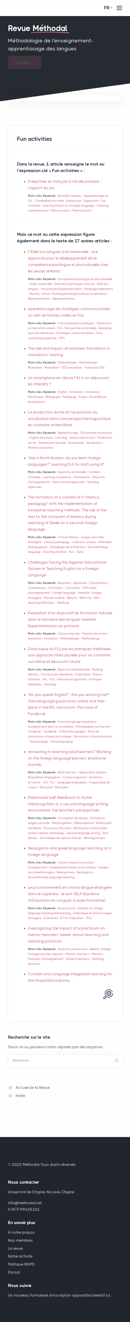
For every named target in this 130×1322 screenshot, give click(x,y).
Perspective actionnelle (80, 328)
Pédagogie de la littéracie (67, 547)
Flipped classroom (94, 633)
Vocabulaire (76, 442)
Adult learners (67, 772)
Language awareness (98, 289)
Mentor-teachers (77, 954)
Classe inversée (69, 633)
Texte (80, 552)
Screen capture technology (46, 833)
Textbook (63, 602)
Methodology (88, 362)
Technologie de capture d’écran (61, 838)
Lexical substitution (82, 437)
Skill (96, 598)
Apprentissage (68, 432)
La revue (15, 1248)
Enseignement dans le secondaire (50, 726)
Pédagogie (52, 396)
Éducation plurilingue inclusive (74, 284)
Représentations (39, 298)
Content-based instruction (76, 862)
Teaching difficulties (41, 602)
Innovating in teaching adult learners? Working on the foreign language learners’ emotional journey (69, 758)
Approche (80, 583)
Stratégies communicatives (75, 333)
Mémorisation (60, 210)
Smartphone (97, 396)
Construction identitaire (57, 674)
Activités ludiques (70, 195)
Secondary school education (93, 736)
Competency (37, 587)
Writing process (94, 838)
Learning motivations (57, 477)
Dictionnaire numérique (96, 432)
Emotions (34, 782)
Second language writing (83, 833)
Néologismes (65, 872)
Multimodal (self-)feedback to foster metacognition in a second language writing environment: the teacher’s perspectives (68, 804)
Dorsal (14, 1272)
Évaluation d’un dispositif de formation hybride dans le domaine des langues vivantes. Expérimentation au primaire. (70, 619)
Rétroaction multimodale (90, 828)
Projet (83, 396)
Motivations (82, 477)
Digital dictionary (41, 437)
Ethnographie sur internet (93, 726)
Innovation (76, 392)
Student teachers (78, 959)
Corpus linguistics (75, 777)
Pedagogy (69, 396)
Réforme (85, 598)
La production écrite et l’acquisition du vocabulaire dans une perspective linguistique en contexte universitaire (69, 418)
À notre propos (21, 1232)
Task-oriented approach (68, 482)
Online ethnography (72, 731)
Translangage (39, 741)
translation (71, 367)
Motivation (35, 367)
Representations (64, 298)
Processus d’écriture (57, 828)
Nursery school (40, 293)
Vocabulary (94, 442)
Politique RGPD (21, 1264)
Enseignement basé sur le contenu (73, 867)
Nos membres (20, 1240)
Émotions (96, 777)
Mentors (97, 954)
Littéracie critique (84, 542)
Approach (64, 583)
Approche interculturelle (74, 669)
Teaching (50, 684)
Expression (74, 200)
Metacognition (84, 823)
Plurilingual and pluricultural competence (79, 293)
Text (71, 552)
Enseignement (37, 867)
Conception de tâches (73, 818)
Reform (72, 598)
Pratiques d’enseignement (45, 959)
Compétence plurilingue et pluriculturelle (85, 279)
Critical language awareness (77, 721)
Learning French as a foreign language (68, 205)
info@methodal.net (25, 1203)
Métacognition (62, 823)
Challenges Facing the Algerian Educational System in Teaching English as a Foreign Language (67, 568)
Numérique (35, 396)
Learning (61, 437)
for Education (71, 918)
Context (94, 472)
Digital (62, 392)
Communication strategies (76, 323)
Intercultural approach (72, 679)
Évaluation (51, 918)
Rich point (46, 787)
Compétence (98, 583)
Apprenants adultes (92, 772)
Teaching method (54, 552)
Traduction (94, 367)
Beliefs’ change (100, 949)
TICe (89, 918)
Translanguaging (61, 741)
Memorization (82, 210)
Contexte (34, 477)
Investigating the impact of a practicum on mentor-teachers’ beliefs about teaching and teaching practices (68, 934)
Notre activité (20, 1256)
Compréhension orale (49, 200)
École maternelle (41, 284)
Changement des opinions (45, 954)
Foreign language (63, 592)
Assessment (66, 908)
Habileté (83, 592)
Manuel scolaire (54, 598)
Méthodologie (67, 362)
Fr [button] (107, 7)
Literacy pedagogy (56, 542)
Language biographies (72, 782)
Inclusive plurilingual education (61, 289)
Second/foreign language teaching (51, 877)
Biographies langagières (44, 777)
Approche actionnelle (72, 472)
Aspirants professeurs (73, 949)
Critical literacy (68, 537)
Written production (40, 447)
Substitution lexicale (52, 442)
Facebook (34, 731)
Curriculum (55, 587)
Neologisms (85, 872)
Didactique (82, 674)
